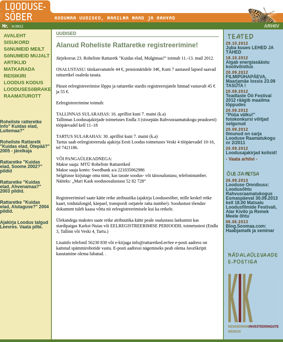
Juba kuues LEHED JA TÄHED (250, 50)
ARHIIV (271, 26)
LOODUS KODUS (23, 82)
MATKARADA (19, 69)
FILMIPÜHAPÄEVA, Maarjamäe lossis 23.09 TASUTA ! (251, 81)
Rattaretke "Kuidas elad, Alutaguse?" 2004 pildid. (24, 207)
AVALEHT (15, 35)
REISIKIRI (15, 76)
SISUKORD (16, 42)
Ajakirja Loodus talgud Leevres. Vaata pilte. (24, 224)
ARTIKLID (15, 62)
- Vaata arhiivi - (242, 159)
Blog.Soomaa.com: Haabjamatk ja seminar (250, 228)
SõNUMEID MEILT (24, 49)
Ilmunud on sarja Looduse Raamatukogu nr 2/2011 (251, 138)
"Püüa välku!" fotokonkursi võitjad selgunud (247, 119)
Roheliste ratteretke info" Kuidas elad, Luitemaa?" (21, 126)
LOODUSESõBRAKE (27, 89)
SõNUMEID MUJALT (27, 55)
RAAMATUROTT (22, 96)
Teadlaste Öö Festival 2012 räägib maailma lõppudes (249, 100)
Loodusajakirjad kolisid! (251, 152)
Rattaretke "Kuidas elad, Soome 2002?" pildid (21, 166)
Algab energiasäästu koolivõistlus (248, 64)
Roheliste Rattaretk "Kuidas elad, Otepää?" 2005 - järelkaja (25, 146)
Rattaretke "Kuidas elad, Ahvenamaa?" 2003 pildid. (20, 187)
